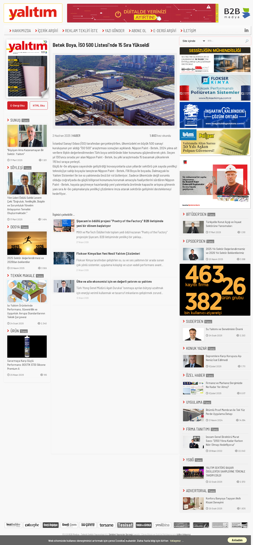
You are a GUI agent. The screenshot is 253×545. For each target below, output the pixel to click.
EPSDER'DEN (198, 241)
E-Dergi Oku (17, 105)
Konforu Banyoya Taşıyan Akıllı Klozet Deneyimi (223, 500)
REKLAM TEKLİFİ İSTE (79, 30)
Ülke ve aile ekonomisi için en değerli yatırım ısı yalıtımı (114, 281)
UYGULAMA (196, 402)
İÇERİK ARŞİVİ (46, 30)
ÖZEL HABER (198, 375)
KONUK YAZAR (199, 348)
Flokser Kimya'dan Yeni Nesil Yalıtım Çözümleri (108, 253)
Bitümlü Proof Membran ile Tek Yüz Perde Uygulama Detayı (225, 411)
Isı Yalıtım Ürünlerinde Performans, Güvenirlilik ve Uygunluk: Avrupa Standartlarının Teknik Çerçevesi (26, 311)
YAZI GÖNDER (112, 30)
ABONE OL (137, 30)
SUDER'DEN (197, 321)
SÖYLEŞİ (19, 167)
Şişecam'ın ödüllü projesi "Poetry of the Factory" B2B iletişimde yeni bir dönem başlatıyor (119, 223)
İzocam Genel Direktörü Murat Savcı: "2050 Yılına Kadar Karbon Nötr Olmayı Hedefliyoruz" (224, 440)
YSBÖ (192, 459)
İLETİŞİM (187, 30)
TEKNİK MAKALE (25, 275)
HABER (76, 135)
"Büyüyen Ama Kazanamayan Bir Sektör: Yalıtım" (25, 152)
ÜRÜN (17, 330)
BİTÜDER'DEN (198, 214)
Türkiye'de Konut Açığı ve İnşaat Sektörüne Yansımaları (223, 224)
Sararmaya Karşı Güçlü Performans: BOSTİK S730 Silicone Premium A (26, 364)
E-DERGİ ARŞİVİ (163, 30)
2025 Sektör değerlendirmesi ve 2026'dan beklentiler (25, 260)
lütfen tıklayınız (183, 534)
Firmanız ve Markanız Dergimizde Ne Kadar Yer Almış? (224, 385)
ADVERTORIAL (199, 490)
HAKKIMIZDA (19, 30)
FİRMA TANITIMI (200, 429)
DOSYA (17, 226)
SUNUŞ (17, 120)
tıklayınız (175, 540)
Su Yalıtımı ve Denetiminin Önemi (224, 329)
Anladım (237, 540)
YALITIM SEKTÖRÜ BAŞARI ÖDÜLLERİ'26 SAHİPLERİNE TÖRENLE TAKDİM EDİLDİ (225, 471)
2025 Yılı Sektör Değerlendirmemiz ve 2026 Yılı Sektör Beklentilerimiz (225, 250)
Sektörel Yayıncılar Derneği (121, 534)
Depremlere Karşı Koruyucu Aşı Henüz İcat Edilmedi (223, 358)
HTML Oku (39, 105)
